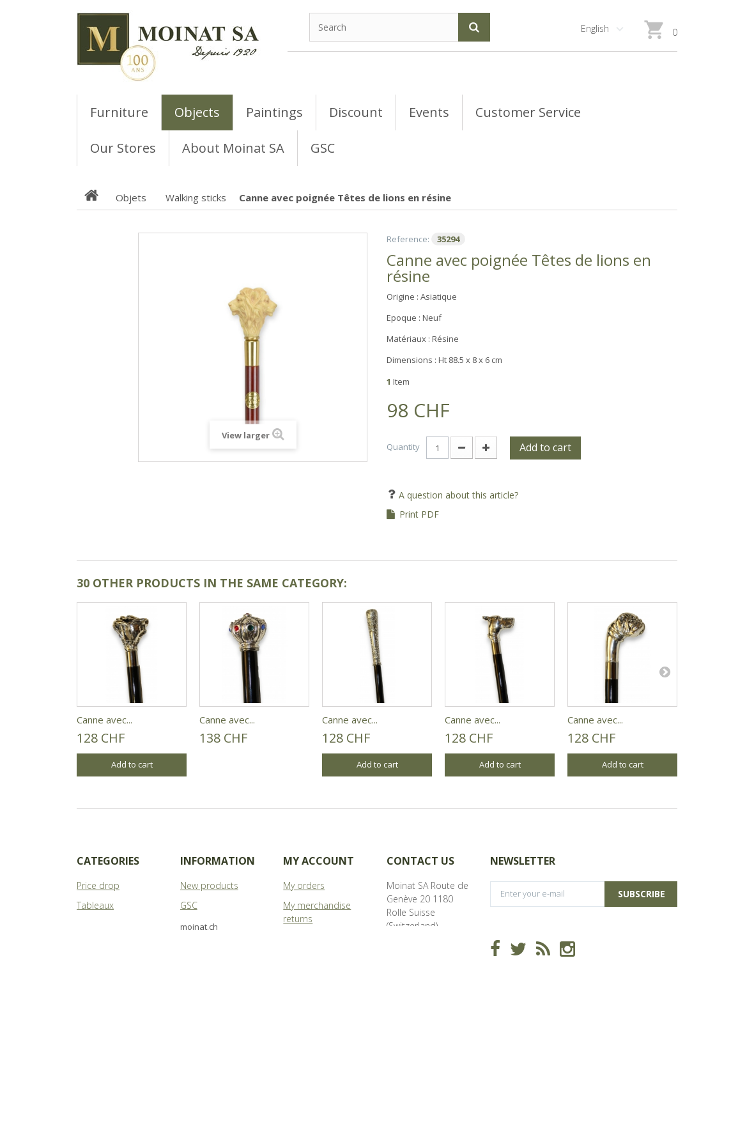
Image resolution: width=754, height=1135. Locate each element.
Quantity (403, 446)
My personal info (317, 978)
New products (209, 885)
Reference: (408, 239)
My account (318, 861)
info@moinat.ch (419, 979)
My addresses (312, 958)
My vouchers (308, 998)
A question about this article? (457, 495)
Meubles (94, 925)
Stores (193, 925)
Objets (90, 945)
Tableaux (95, 905)
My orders (304, 885)
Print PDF (419, 514)
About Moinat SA (214, 945)
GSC (188, 905)
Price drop (98, 885)
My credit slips (312, 938)
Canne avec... (104, 719)
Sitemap (197, 965)
